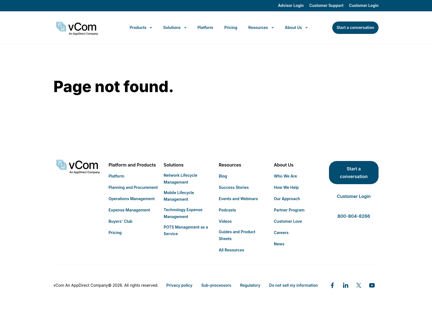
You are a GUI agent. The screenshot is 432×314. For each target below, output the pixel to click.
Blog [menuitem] (223, 176)
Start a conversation (354, 172)
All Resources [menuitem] (231, 250)
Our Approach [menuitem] (287, 198)
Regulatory (250, 285)
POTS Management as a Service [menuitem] (186, 230)
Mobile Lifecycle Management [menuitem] (179, 196)
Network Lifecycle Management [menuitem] (180, 178)
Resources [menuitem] (230, 165)
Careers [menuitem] (281, 232)
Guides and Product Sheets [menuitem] (237, 235)
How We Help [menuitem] (286, 187)
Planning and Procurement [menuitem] (133, 187)
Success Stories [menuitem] (234, 187)
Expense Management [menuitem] (129, 210)
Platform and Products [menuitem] (132, 165)
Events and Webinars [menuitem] (238, 198)
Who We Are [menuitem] (285, 176)
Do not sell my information (293, 285)
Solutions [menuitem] (173, 165)
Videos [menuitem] (225, 221)
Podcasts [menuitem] (227, 210)
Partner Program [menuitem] (289, 210)
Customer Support (326, 5)
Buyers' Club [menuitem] (121, 221)
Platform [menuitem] (116, 176)
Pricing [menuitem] (115, 232)
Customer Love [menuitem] (288, 221)
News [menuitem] (279, 243)
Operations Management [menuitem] (132, 198)
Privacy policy (179, 285)
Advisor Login (291, 5)
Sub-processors (216, 285)
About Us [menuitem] (283, 165)
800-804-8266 (353, 216)
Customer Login (364, 5)
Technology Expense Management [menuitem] (183, 213)
